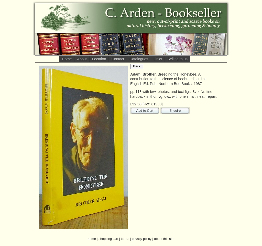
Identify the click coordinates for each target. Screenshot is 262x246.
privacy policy (141, 239)
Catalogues (138, 59)
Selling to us (177, 59)
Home (67, 59)
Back (136, 66)
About (82, 59)
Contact (117, 59)
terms (125, 239)
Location (99, 59)
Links (158, 59)
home (92, 239)
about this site (164, 239)
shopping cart (108, 239)
